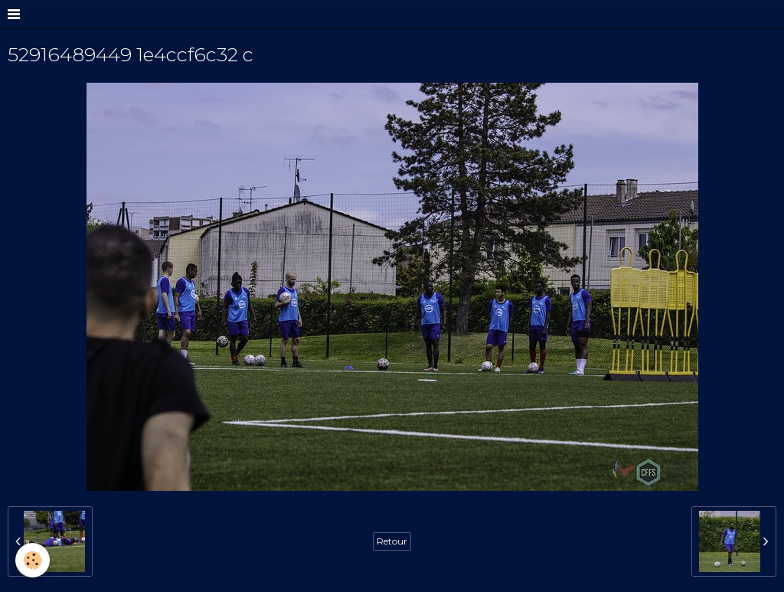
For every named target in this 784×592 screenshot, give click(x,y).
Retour (392, 541)
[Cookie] (32, 560)
